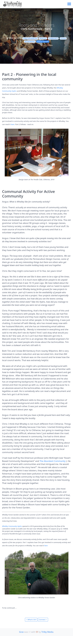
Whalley (43, 38)
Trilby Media (47, 631)
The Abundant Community (52, 461)
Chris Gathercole (30, 38)
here (46, 545)
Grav (21, 631)
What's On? (31, 619)
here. (13, 124)
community (53, 38)
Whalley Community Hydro (12, 526)
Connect (43, 619)
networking (30, 42)
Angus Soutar (42, 42)
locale (63, 38)
